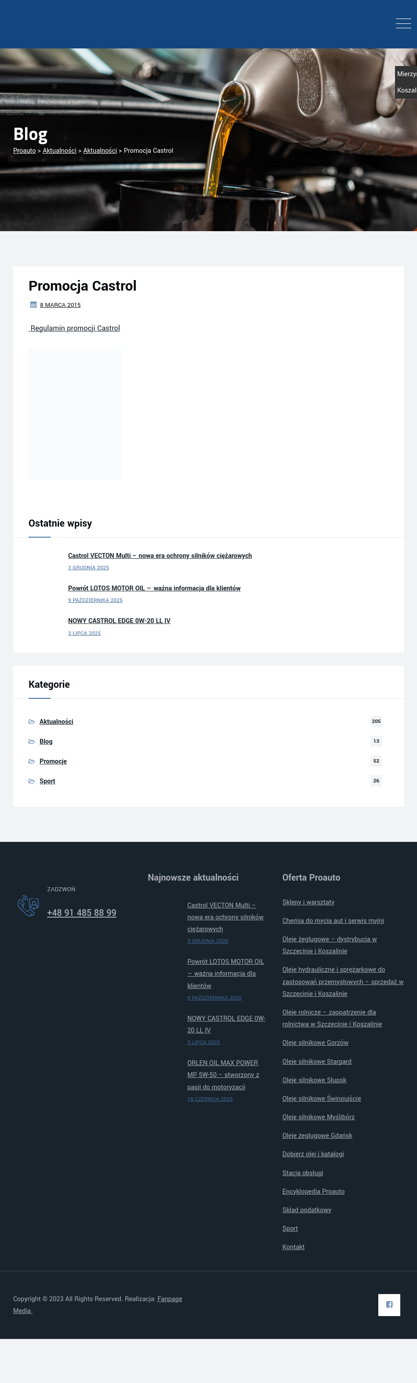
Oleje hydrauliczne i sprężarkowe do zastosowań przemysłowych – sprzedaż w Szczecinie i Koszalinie (343, 981)
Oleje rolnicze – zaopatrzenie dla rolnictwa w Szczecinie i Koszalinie (332, 1018)
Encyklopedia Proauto (313, 1191)
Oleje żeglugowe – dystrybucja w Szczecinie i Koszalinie (329, 945)
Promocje (53, 761)
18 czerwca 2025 (210, 1099)
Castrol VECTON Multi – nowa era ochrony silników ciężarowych (160, 556)
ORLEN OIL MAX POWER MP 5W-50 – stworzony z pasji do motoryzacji (223, 1075)
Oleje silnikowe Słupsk (314, 1080)
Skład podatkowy (307, 1210)
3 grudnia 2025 (88, 568)
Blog (46, 741)
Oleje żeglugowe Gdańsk (317, 1135)
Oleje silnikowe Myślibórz (318, 1117)
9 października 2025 (95, 600)
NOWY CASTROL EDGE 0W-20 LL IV (119, 621)
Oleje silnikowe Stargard (316, 1061)
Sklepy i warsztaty (308, 902)
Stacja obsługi (302, 1173)
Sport (47, 781)
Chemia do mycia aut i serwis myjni (333, 921)
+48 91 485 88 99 (81, 913)
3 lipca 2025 (84, 633)
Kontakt (293, 1247)
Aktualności (56, 722)
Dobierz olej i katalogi (313, 1154)
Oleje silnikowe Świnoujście (321, 1098)
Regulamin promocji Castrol (74, 328)
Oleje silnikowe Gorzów (315, 1042)
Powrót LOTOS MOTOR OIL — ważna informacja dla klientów (154, 588)
